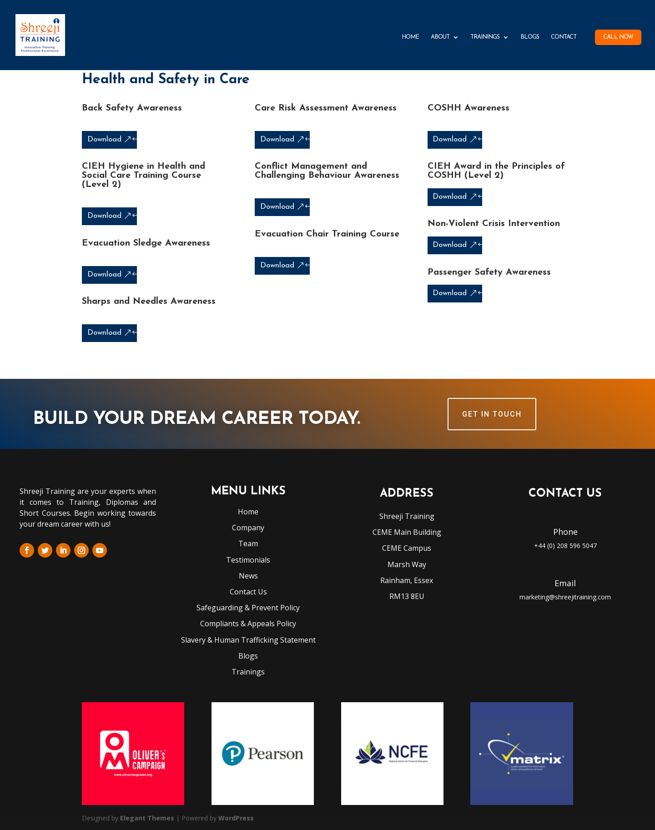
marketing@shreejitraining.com (565, 597)
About (440, 37)
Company (248, 528)
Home (410, 37)
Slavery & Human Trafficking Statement (248, 640)
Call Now (618, 37)
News (248, 576)
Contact (563, 37)
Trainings (484, 37)
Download (104, 139)
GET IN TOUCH (492, 414)
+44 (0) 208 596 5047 (565, 545)
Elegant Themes (147, 818)
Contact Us (248, 592)
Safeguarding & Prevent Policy (248, 608)
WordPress (236, 818)
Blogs (529, 37)
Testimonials (248, 560)
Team (248, 543)
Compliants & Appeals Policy (248, 624)
